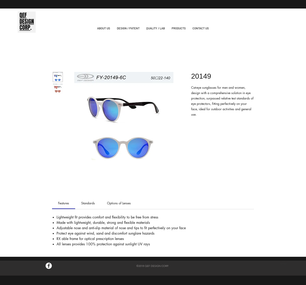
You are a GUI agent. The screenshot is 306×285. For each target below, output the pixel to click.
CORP (25, 28)
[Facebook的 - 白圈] (49, 266)
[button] (178, 28)
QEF (23, 15)
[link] (63, 203)
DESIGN (27, 21)
